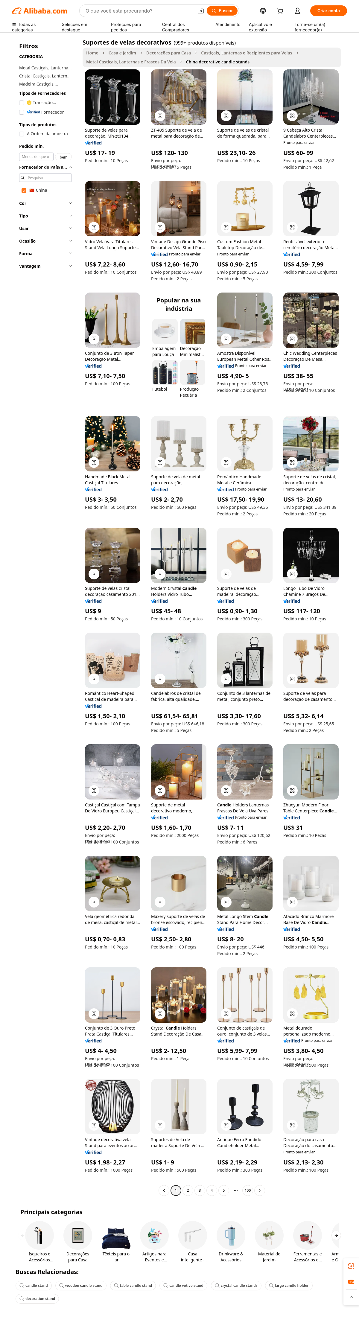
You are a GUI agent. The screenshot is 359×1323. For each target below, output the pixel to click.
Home (92, 53)
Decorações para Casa (168, 53)
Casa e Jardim (122, 53)
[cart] (281, 11)
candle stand (33, 1285)
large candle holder (289, 1285)
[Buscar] (222, 11)
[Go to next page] (259, 1190)
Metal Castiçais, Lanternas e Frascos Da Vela (131, 62)
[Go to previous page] (164, 1190)
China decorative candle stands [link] (218, 62)
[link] (351, 1266)
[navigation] (45, 617)
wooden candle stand (81, 1285)
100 (248, 1190)
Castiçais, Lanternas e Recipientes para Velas (246, 53)
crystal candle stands (236, 1285)
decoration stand (37, 1298)
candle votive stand (183, 1285)
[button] (200, 11)
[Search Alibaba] (139, 10)
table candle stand (133, 1285)
